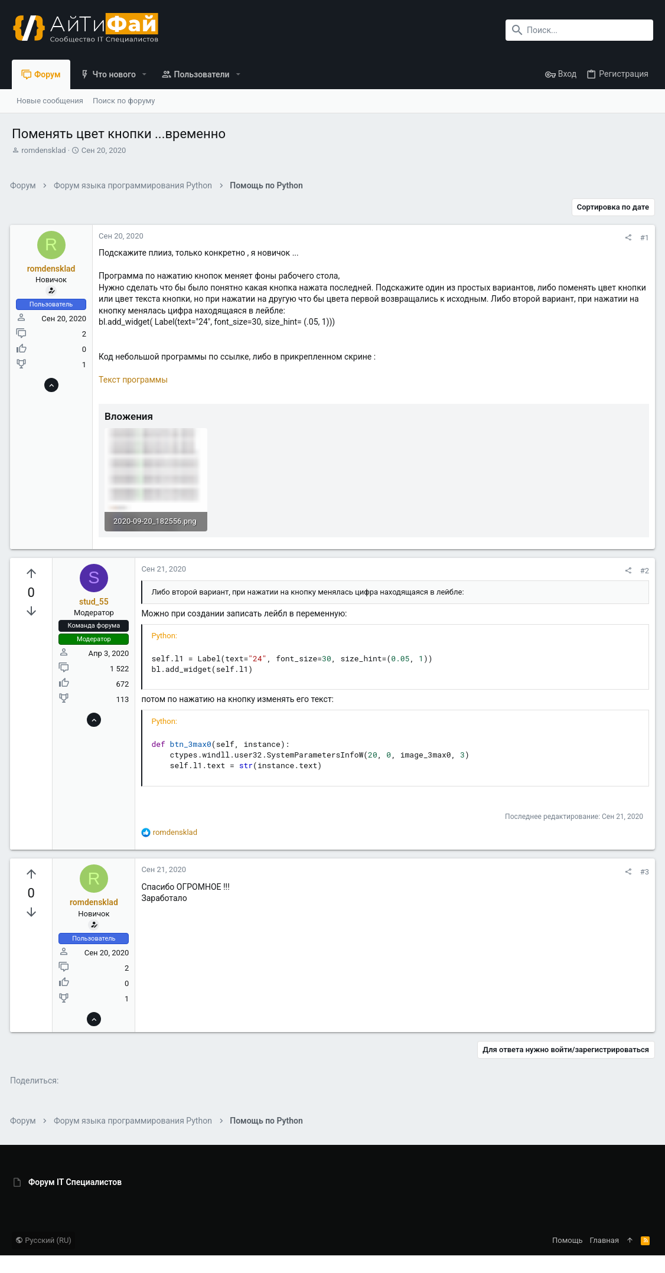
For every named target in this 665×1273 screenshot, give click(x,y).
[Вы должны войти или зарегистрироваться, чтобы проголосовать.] (33, 573)
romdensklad (43, 150)
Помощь (567, 1239)
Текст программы (134, 379)
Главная (604, 1239)
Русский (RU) (43, 1239)
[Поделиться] (626, 237)
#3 (642, 870)
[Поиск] (579, 30)
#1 (642, 237)
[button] (144, 74)
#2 (642, 570)
